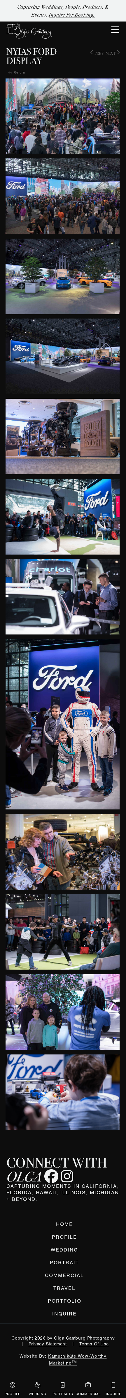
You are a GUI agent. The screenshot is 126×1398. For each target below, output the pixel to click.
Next (113, 53)
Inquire (64, 1314)
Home (64, 1224)
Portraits (62, 1389)
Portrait (64, 1263)
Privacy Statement (48, 1344)
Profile (64, 1237)
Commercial (64, 1275)
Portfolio (64, 1301)
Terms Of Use (94, 1344)
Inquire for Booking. (72, 14)
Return (19, 72)
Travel (64, 1288)
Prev (97, 53)
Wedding (64, 1250)
